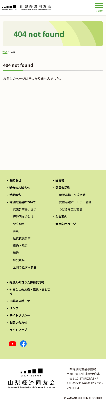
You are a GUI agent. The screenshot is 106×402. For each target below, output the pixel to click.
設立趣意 (19, 224)
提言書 (59, 180)
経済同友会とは (23, 216)
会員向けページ (65, 224)
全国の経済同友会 (24, 267)
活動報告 (15, 195)
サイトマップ (18, 330)
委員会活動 (62, 187)
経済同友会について (22, 202)
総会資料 (19, 260)
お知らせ (15, 180)
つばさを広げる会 (70, 209)
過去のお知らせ (19, 187)
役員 (16, 231)
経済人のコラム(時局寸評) (26, 282)
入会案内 (61, 216)
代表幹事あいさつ (24, 209)
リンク (13, 308)
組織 (16, 253)
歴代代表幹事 (22, 238)
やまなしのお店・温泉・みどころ (30, 291)
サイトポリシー (19, 315)
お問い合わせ (18, 322)
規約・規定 (20, 245)
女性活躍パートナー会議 (75, 202)
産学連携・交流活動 (72, 195)
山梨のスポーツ (19, 301)
